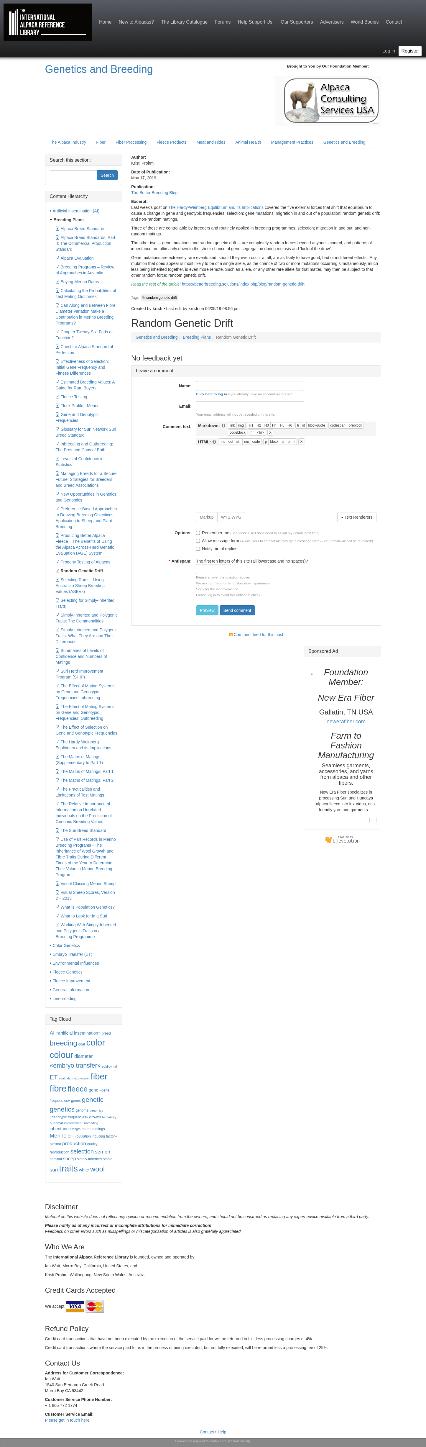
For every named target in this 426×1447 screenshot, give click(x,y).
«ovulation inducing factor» (96, 1136)
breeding (63, 1043)
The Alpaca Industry (68, 142)
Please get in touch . (68, 1420)
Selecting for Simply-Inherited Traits (85, 603)
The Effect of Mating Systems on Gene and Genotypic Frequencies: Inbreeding (85, 691)
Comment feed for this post (256, 634)
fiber (99, 1076)
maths (86, 1129)
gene (93, 1090)
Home (105, 21)
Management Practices (292, 142)
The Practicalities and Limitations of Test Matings (80, 791)
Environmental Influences (74, 963)
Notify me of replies (216, 548)
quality (92, 1144)
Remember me (212, 532)
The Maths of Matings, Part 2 (85, 780)
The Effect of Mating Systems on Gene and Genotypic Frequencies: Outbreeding (85, 712)
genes (76, 1101)
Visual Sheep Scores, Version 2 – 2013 (85, 895)
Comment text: (177, 426)
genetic (92, 1099)
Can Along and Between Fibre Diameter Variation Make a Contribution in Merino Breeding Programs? (86, 313)
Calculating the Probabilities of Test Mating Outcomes (86, 293)
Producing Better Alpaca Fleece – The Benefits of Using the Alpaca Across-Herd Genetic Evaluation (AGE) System (85, 543)
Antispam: (180, 561)
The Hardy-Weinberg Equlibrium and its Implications (216, 207)
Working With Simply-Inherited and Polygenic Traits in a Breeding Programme (86, 930)
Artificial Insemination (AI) (75, 211)
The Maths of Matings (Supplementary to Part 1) (79, 759)
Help (222, 1432)
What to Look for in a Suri (81, 916)
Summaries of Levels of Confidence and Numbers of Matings (81, 656)
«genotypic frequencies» (69, 1117)
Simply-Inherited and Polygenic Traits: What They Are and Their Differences (87, 635)
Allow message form (217, 540)
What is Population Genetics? (85, 907)
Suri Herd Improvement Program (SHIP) (79, 673)
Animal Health (248, 142)
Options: (183, 532)
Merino (58, 1136)
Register (410, 50)
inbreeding (90, 1123)
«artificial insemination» (78, 1033)
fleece (78, 1089)
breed (106, 1033)
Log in (388, 50)
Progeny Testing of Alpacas (83, 562)
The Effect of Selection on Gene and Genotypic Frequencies (86, 729)
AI (52, 1033)
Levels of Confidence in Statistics (80, 461)
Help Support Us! (256, 21)
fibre (58, 1088)
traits (68, 1168)
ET (54, 1077)
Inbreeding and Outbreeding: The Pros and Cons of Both (84, 446)
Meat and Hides (210, 142)
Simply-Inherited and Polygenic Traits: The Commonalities (87, 617)
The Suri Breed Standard (81, 830)
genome (82, 1110)
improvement (73, 1123)
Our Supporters (297, 21)
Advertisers (332, 21)
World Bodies (365, 21)
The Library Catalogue (184, 21)
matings (99, 1129)
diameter (83, 1056)
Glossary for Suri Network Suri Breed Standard (86, 431)
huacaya (56, 1123)
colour (61, 1055)
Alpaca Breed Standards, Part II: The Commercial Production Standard (85, 243)
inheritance (60, 1128)
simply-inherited (89, 1159)
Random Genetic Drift (79, 571)
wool (97, 1169)
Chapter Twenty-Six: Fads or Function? (84, 334)
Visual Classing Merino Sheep (86, 883)
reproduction (60, 1152)
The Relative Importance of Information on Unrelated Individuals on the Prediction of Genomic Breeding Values (84, 812)
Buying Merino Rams (77, 282)
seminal (56, 1159)
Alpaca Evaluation (75, 258)
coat (81, 1044)
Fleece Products (171, 142)
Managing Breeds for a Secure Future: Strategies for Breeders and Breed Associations (86, 479)
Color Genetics (65, 945)
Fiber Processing (131, 142)
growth (95, 1117)
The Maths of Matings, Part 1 (85, 771)
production (74, 1143)
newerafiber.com (346, 722)
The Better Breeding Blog (154, 192)
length (76, 1129)
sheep (69, 1158)
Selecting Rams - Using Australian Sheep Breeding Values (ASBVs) (80, 585)
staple (107, 1159)
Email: (185, 406)
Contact (394, 21)
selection (82, 1151)
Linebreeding (63, 999)
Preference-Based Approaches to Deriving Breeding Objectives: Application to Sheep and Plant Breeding (86, 517)
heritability (109, 1117)
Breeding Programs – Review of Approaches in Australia (85, 269)
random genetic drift (161, 298)
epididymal (109, 1066)
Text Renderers (357, 517)
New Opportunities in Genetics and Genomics (86, 496)
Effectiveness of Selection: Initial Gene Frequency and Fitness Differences (82, 367)
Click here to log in (211, 394)
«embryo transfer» (75, 1065)
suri (54, 1170)
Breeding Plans (197, 337)
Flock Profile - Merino (78, 406)
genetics (62, 1109)
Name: (185, 386)
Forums (223, 21)
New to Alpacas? (136, 21)
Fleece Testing (71, 397)
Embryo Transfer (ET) (71, 954)
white (84, 1170)
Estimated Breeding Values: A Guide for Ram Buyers (85, 384)
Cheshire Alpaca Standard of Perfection (84, 349)
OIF (70, 1136)
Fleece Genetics (66, 972)
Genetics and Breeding (99, 69)
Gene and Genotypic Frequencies (77, 417)
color (95, 1042)
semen (102, 1152)
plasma (55, 1144)
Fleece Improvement (70, 981)
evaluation (66, 1078)
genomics (96, 1110)
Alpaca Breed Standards (81, 229)
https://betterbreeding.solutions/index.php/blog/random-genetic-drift (243, 284)
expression (82, 1078)
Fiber (101, 142)
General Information (69, 990)
